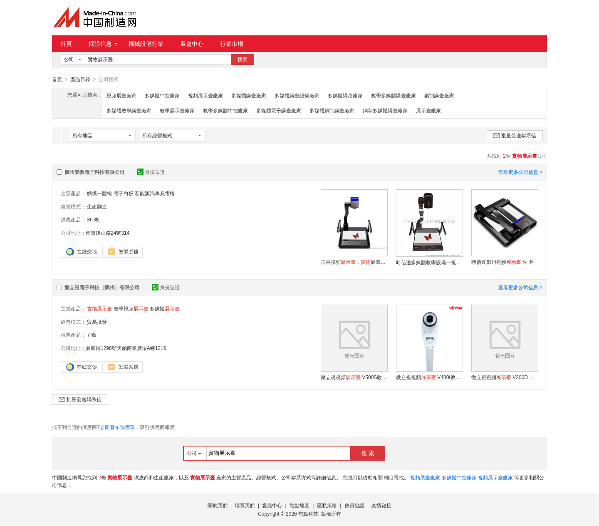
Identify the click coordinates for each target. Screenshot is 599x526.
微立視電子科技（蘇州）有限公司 (101, 287)
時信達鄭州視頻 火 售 (502, 262)
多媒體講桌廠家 (345, 95)
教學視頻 (131, 308)
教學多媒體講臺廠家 (393, 95)
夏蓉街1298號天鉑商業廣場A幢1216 (126, 348)
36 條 (93, 219)
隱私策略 (327, 505)
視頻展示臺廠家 (205, 95)
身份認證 (151, 172)
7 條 (91, 334)
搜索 (243, 59)
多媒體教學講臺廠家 (128, 110)
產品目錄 (80, 79)
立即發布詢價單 (117, 427)
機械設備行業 (146, 43)
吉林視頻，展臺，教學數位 (354, 262)
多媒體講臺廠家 (248, 95)
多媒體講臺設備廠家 (297, 95)
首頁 (66, 43)
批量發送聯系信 (514, 135)
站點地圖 (299, 505)
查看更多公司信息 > (520, 172)
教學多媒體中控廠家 (225, 110)
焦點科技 (308, 513)
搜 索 (367, 452)
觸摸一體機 (99, 193)
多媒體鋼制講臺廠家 (331, 110)
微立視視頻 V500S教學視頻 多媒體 (354, 377)
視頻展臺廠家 (121, 95)
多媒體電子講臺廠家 (278, 110)
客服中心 (272, 505)
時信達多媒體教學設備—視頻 (429, 262)
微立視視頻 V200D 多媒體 (504, 377)
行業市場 (231, 43)
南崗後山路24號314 (107, 233)
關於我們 (218, 505)
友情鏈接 (381, 505)
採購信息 (103, 43)
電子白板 (124, 193)
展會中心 (191, 43)
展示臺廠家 (428, 110)
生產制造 (97, 206)
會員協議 (354, 505)
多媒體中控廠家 (162, 95)
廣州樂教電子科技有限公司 (94, 172)
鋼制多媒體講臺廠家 (385, 110)
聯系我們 (245, 505)
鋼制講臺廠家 (439, 95)
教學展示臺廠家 (177, 110)
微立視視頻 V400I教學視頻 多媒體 (429, 377)
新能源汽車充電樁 (155, 193)
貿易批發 (97, 322)
